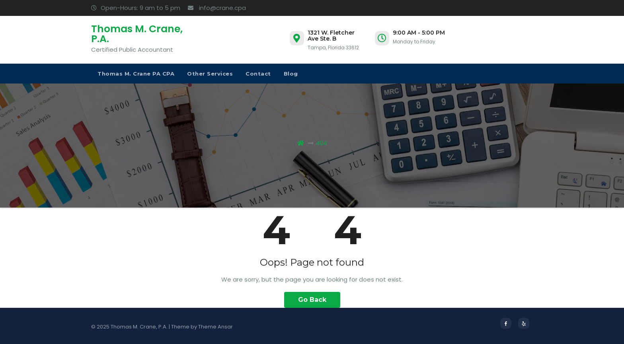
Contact (258, 73)
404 (321, 143)
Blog (291, 73)
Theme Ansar (215, 326)
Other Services (210, 73)
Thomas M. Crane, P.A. (137, 34)
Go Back (312, 299)
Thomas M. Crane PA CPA (136, 73)
